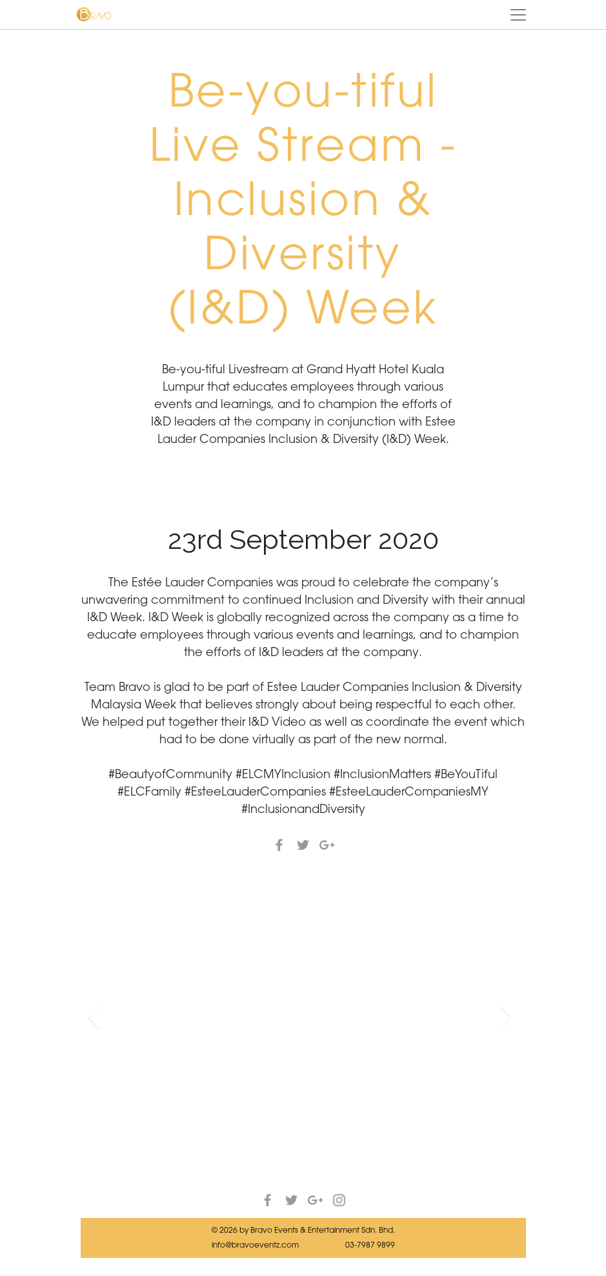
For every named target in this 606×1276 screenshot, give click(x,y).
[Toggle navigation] (518, 15)
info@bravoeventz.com (255, 1245)
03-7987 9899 (370, 1245)
